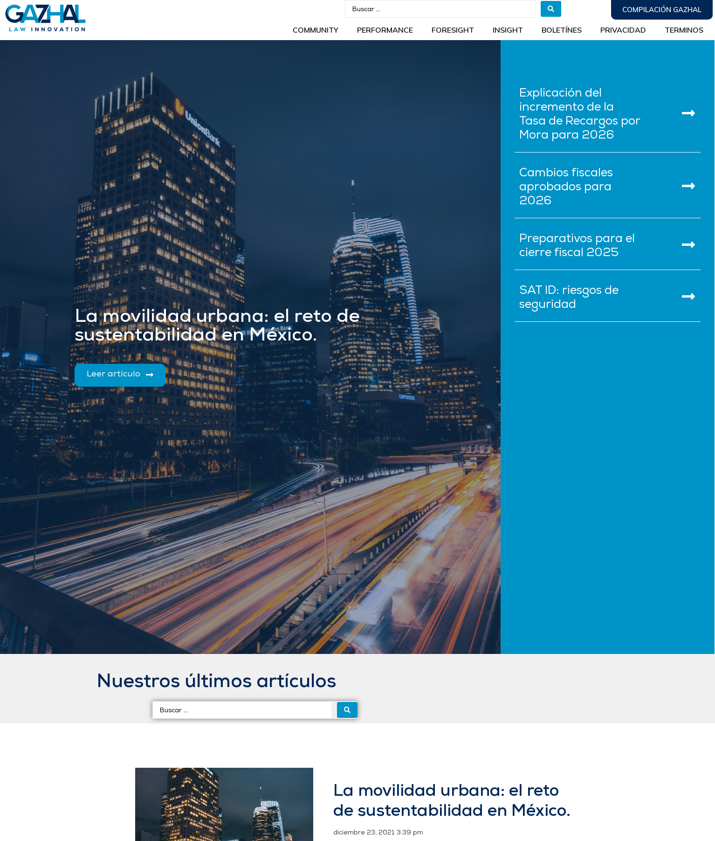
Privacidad (623, 30)
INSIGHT (508, 30)
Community (315, 30)
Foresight (453, 30)
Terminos (684, 30)
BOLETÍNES (562, 30)
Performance (385, 30)
